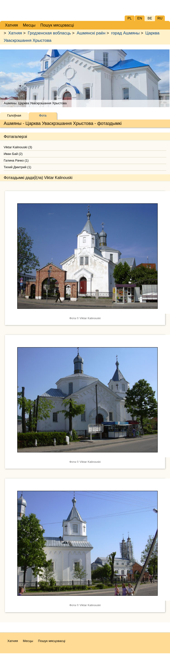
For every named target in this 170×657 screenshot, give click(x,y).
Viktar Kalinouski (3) (18, 147)
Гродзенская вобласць (49, 33)
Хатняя (15, 33)
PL (129, 18)
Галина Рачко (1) (16, 160)
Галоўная (14, 115)
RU (159, 18)
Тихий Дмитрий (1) (17, 167)
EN (139, 18)
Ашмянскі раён (91, 33)
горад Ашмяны (125, 33)
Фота (43, 115)
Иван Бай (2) (13, 154)
